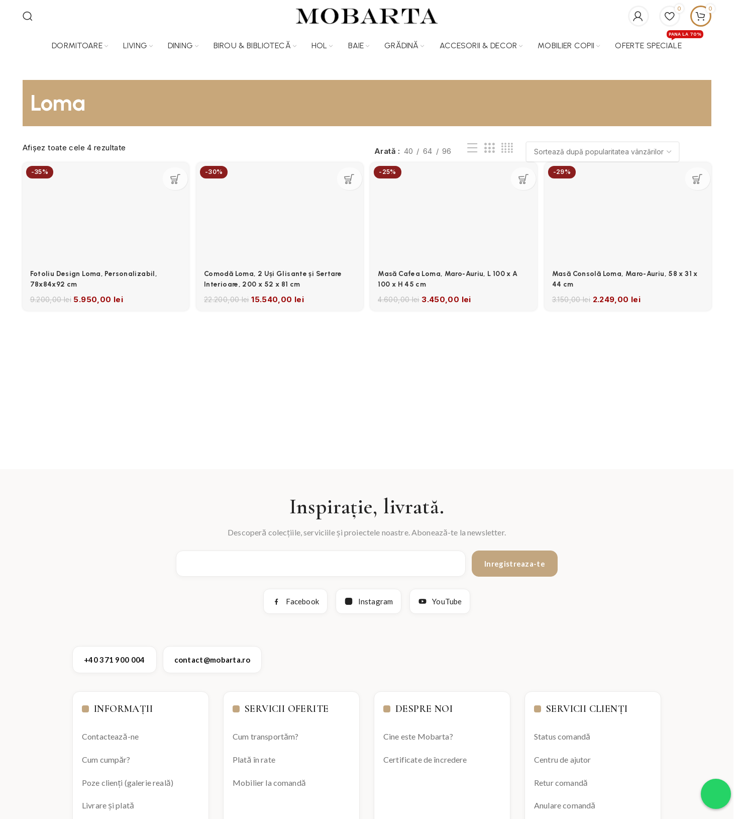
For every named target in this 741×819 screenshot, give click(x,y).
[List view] (472, 143)
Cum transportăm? (265, 732)
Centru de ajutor (562, 754)
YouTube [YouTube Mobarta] (440, 596)
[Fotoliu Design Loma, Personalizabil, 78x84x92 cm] (103, 206)
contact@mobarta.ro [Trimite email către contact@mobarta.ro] (212, 655)
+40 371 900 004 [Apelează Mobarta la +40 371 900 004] (114, 655)
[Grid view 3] (489, 143)
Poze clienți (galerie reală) (127, 777)
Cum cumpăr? (106, 754)
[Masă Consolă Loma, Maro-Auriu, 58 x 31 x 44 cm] (630, 206)
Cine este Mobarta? (418, 732)
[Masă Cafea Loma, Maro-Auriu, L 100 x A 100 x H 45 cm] (454, 206)
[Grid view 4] (507, 143)
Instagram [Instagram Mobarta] (368, 596)
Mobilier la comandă (269, 777)
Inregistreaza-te (514, 559)
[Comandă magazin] (602, 147)
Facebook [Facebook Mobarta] (295, 596)
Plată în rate (254, 754)
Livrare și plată (108, 800)
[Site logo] (367, 13)
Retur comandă (561, 777)
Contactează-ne (110, 732)
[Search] (28, 14)
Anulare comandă (564, 800)
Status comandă (562, 732)
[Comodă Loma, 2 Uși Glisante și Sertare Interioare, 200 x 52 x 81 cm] (278, 206)
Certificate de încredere (425, 754)
